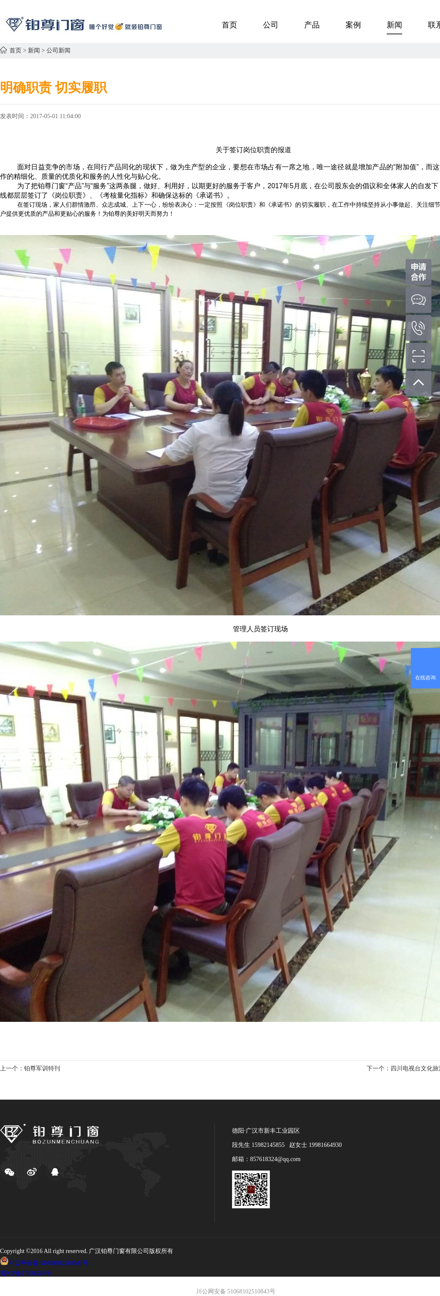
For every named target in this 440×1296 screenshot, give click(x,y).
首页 (229, 25)
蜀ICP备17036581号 (26, 1273)
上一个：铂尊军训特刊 (30, 1068)
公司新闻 (58, 50)
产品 (312, 25)
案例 (353, 25)
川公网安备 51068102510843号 (49, 1263)
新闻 (394, 25)
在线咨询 (425, 678)
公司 (270, 25)
